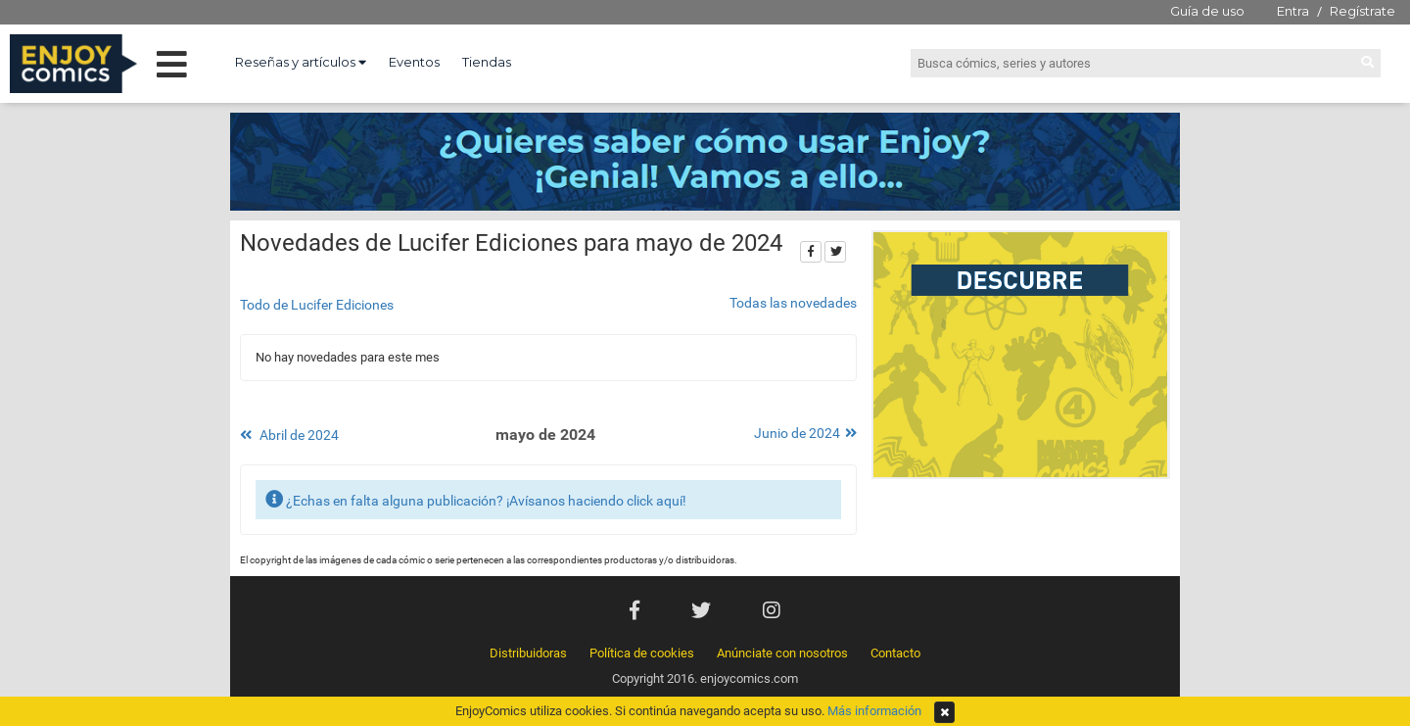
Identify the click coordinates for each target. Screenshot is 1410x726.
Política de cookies (641, 653)
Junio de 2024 (805, 433)
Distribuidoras (528, 653)
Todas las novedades (793, 303)
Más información (874, 710)
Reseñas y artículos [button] (300, 62)
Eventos (414, 62)
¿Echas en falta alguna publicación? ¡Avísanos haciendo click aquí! (475, 499)
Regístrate (1362, 11)
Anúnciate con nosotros (782, 653)
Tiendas (486, 62)
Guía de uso (1207, 11)
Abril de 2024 (289, 435)
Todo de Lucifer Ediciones (317, 305)
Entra (1293, 11)
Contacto (895, 653)
